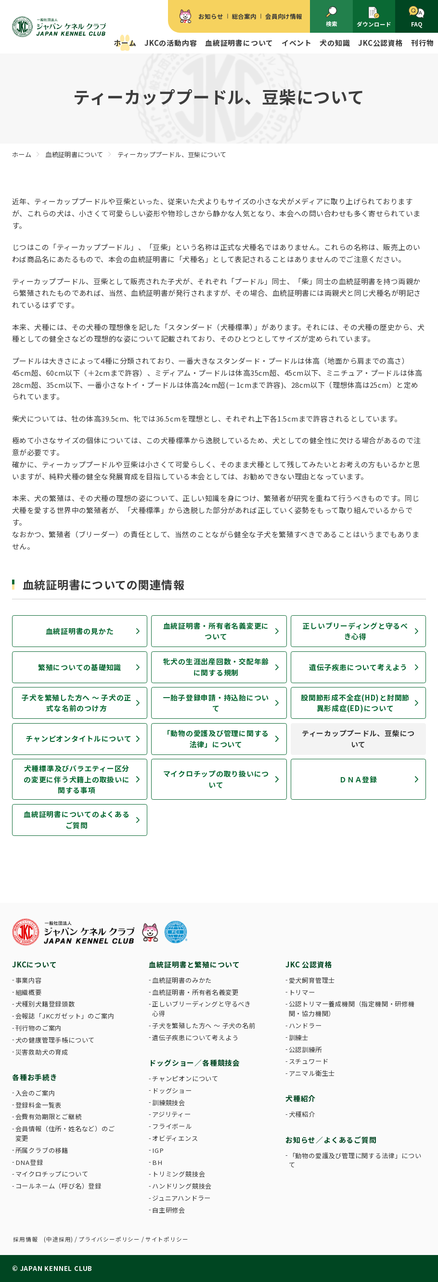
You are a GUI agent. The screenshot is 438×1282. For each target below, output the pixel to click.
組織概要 (28, 992)
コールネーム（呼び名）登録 (58, 1185)
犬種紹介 (302, 1114)
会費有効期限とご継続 (48, 1116)
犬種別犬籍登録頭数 (45, 1003)
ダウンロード (374, 17)
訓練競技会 (168, 1102)
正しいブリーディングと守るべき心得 (355, 631)
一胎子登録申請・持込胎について (216, 702)
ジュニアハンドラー (181, 1198)
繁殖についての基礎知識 (79, 667)
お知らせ (210, 16)
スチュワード (309, 1061)
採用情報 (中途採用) (43, 1239)
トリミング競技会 (178, 1173)
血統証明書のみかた (182, 980)
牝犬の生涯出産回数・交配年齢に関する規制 (216, 666)
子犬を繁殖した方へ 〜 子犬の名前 (204, 1025)
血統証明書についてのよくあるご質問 (76, 819)
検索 (331, 16)
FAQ (417, 16)
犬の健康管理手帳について (55, 1039)
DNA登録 (29, 1162)
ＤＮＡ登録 (358, 779)
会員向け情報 (283, 16)
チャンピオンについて (185, 1078)
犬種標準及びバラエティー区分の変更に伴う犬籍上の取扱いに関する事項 (76, 779)
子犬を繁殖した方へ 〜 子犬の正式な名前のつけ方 (76, 702)
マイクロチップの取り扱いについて (216, 778)
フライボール (172, 1126)
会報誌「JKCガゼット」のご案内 (65, 1015)
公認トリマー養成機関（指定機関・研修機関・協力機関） (352, 1008)
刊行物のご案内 (38, 1027)
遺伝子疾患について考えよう (358, 667)
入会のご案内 (35, 1092)
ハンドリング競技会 (182, 1185)
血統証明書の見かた (80, 631)
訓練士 (299, 1037)
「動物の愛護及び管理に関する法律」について (216, 738)
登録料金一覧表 (38, 1105)
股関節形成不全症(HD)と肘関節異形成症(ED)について (355, 702)
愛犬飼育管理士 (312, 980)
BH (157, 1162)
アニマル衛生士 (312, 1073)
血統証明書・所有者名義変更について (216, 631)
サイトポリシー (167, 1239)
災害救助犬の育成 (41, 1052)
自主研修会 (168, 1210)
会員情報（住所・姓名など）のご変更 (65, 1133)
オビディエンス (175, 1138)
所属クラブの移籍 (41, 1150)
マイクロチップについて (52, 1173)
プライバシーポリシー (109, 1239)
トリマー (302, 992)
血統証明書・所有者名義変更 (195, 992)
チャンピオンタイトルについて (78, 738)
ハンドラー (305, 1025)
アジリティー (171, 1114)
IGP (158, 1150)
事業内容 (28, 980)
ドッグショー (172, 1090)
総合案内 (244, 16)
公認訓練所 (305, 1049)
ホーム (125, 43)
